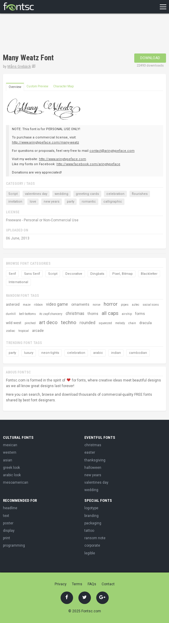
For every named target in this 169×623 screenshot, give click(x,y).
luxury (28, 353)
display (9, 531)
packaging (92, 523)
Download (150, 58)
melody (120, 323)
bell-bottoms (27, 314)
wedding (61, 194)
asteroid (13, 304)
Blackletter (149, 274)
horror (111, 304)
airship (127, 314)
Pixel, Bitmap (122, 274)
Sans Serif (32, 274)
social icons (151, 304)
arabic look (12, 475)
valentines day (36, 194)
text (6, 516)
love (33, 202)
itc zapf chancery (50, 314)
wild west (13, 323)
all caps (110, 313)
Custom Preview (37, 86)
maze (27, 304)
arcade (38, 331)
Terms (77, 584)
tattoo (89, 531)
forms (140, 314)
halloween (92, 468)
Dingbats (97, 274)
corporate (92, 545)
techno (68, 322)
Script (13, 194)
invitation (15, 202)
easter (89, 452)
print (6, 538)
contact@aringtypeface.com (112, 151)
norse (96, 304)
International (18, 282)
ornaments (80, 304)
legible (89, 553)
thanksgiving (94, 460)
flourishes (140, 194)
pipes (125, 304)
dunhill (11, 314)
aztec (135, 304)
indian (116, 353)
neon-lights (50, 353)
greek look (11, 468)
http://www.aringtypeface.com (62, 159)
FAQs (92, 584)
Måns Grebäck (19, 66)
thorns (93, 314)
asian (7, 460)
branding (91, 516)
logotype (91, 508)
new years (51, 202)
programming (14, 545)
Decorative (73, 274)
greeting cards (87, 194)
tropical (23, 330)
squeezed (105, 323)
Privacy (61, 584)
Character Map (63, 86)
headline (10, 508)
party (70, 202)
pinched (30, 323)
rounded (87, 322)
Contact (108, 584)
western (9, 452)
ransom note (94, 538)
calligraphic (112, 202)
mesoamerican (15, 482)
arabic (98, 353)
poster (8, 523)
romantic (89, 202)
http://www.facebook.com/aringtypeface (88, 164)
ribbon (38, 304)
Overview (15, 87)
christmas (75, 313)
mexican (10, 445)
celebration (115, 194)
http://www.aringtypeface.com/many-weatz (45, 142)
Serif (12, 274)
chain (132, 323)
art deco (48, 322)
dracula (145, 323)
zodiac (10, 330)
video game (57, 304)
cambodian (138, 353)
